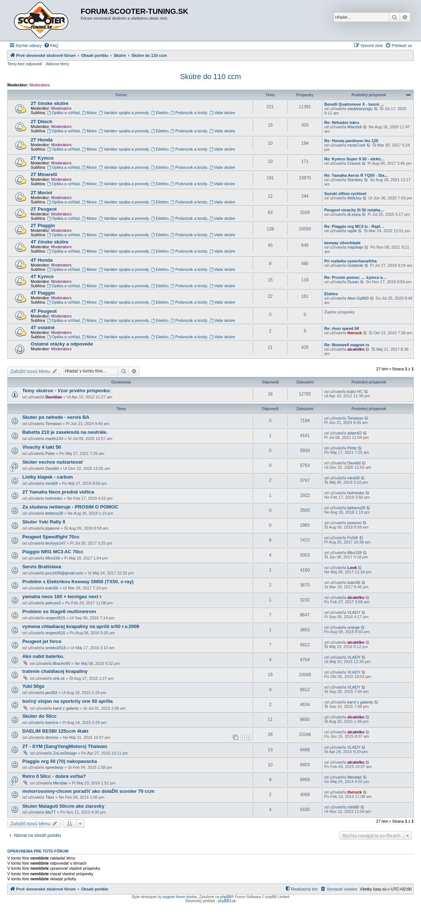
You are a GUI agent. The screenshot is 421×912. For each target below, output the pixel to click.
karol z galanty (66, 708)
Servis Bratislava (41, 566)
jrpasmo (52, 528)
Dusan (353, 282)
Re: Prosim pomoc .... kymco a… (355, 277)
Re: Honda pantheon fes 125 (351, 141)
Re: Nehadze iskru (341, 122)
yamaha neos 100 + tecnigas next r (62, 596)
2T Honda (42, 140)
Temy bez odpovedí (24, 64)
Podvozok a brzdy (189, 112)
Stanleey (355, 180)
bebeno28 (54, 513)
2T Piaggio (43, 225)
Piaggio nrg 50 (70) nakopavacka (59, 761)
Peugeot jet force (41, 641)
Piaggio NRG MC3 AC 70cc (52, 551)
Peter (50, 453)
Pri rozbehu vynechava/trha (350, 261)
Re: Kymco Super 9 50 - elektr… (354, 159)
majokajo (355, 247)
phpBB (225, 897)
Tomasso (53, 423)
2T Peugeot (44, 209)
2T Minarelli (44, 174)
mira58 (51, 483)
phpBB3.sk (227, 901)
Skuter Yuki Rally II (43, 522)
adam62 (354, 433)
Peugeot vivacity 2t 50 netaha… (354, 210)
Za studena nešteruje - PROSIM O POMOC (70, 507)
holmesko (53, 498)
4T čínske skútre (49, 242)
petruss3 (53, 603)
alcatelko (355, 349)
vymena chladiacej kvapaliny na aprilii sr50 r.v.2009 (80, 626)
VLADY (353, 612)
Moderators (40, 85)
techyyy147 (55, 543)
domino (51, 737)
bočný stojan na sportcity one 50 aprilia (67, 701)
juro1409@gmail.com (64, 573)
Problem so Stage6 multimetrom (59, 611)
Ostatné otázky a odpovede (62, 344)
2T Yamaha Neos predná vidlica (58, 492)
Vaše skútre (222, 112)
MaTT (50, 812)
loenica (51, 722)
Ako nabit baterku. (43, 656)
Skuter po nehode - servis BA (55, 417)
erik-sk (59, 678)
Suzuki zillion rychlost (345, 193)
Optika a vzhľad (63, 112)
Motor (89, 112)
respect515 (55, 618)
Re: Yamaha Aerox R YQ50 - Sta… (356, 175)
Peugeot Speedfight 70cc (51, 536)
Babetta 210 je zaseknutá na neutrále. (65, 432)
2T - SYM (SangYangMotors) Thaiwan (64, 746)
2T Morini (41, 192)
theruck (354, 333)
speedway (54, 767)
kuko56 (51, 588)
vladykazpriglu (360, 108)
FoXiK (352, 537)
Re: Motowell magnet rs (346, 345)
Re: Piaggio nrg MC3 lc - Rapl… (354, 226)
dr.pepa (354, 214)
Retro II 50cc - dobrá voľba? (54, 776)
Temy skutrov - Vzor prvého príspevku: (66, 390)
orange (353, 627)
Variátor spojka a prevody (124, 112)
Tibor (49, 797)
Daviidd (52, 468)
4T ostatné (43, 327)
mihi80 (353, 807)
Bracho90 (61, 663)
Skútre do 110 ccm (210, 77)
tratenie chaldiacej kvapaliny (55, 671)
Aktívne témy (57, 64)
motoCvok (356, 145)
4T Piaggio (43, 293)
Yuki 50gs (33, 686)
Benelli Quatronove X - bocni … (354, 104)
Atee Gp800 (358, 298)
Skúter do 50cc (39, 716)
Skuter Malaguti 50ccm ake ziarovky (63, 806)
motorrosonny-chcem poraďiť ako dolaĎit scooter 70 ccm (88, 791)
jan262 (51, 692)
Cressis (354, 163)
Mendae (60, 783)
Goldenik (355, 265)
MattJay (354, 198)
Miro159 (52, 558)
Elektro (159, 112)
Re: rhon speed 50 (341, 328)
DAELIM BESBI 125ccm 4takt (55, 731)
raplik (352, 231)
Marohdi (354, 127)
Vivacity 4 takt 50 (41, 447)
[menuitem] (51, 45)
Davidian (53, 397)
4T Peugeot (44, 311)
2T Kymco (42, 158)
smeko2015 (55, 648)
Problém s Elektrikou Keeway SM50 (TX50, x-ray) (78, 581)
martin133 (54, 438)
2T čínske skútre (49, 103)
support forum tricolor (179, 897)
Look (352, 567)
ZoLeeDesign (65, 753)
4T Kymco (42, 276)
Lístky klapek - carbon (47, 477)
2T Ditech (41, 121)
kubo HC (355, 391)
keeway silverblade (342, 243)
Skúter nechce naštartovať (52, 462)
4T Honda (42, 260)
